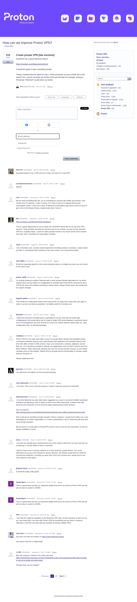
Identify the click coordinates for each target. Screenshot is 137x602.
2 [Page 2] (56, 576)
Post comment (71, 158)
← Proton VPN (8, 46)
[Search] (129, 78)
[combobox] (112, 79)
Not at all (53, 97)
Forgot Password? (23, 148)
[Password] (38, 143)
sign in (115, 42)
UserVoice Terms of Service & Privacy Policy (68, 596)
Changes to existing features (106, 66)
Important (67, 97)
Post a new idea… (103, 57)
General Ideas (106, 91)
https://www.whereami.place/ (53, 537)
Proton (104, 114)
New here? (37, 153)
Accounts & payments (109, 88)
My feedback (101, 63)
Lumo (103, 94)
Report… (50, 86)
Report (53, 170)
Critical (81, 97)
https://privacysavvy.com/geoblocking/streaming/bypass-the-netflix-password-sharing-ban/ (50, 412)
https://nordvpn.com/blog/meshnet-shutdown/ (33, 222)
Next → (63, 576)
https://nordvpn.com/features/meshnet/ (32, 64)
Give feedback (107, 85)
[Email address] (38, 136)
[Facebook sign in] (26, 125)
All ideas (99, 60)
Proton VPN (101, 54)
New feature (100, 69)
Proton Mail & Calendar (109, 100)
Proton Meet (105, 103)
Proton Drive (105, 97)
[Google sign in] (49, 125)
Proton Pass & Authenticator (111, 105)
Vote (7, 62)
